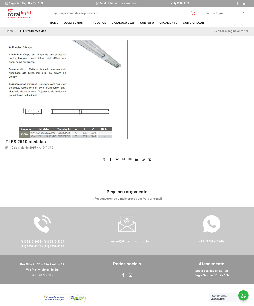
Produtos (98, 22)
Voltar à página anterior (232, 31)
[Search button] (193, 13)
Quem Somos (74, 22)
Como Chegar (193, 22)
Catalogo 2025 (123, 22)
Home (54, 22)
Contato (147, 22)
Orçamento (168, 22)
